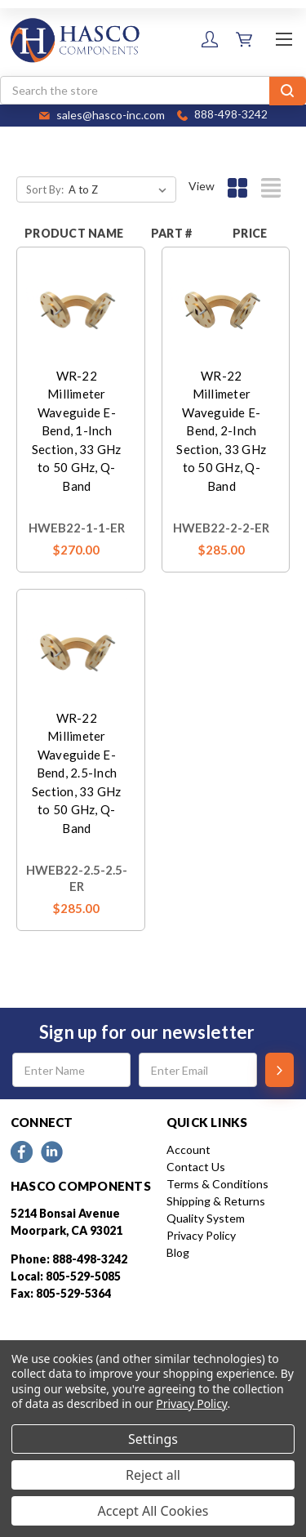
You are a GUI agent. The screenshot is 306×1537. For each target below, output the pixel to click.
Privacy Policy (201, 1235)
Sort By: (45, 189)
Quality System (205, 1218)
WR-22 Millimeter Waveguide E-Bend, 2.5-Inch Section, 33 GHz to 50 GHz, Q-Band (77, 773)
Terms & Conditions (217, 1184)
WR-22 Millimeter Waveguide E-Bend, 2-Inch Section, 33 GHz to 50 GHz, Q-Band (221, 430)
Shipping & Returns (215, 1201)
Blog (177, 1252)
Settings (153, 1439)
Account (188, 1149)
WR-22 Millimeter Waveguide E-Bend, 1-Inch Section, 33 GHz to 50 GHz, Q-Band (77, 430)
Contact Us (195, 1167)
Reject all (153, 1475)
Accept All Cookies (153, 1511)
